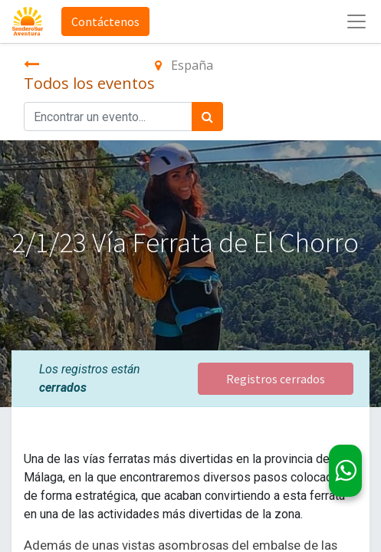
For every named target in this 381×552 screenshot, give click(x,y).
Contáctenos (105, 21)
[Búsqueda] (207, 116)
